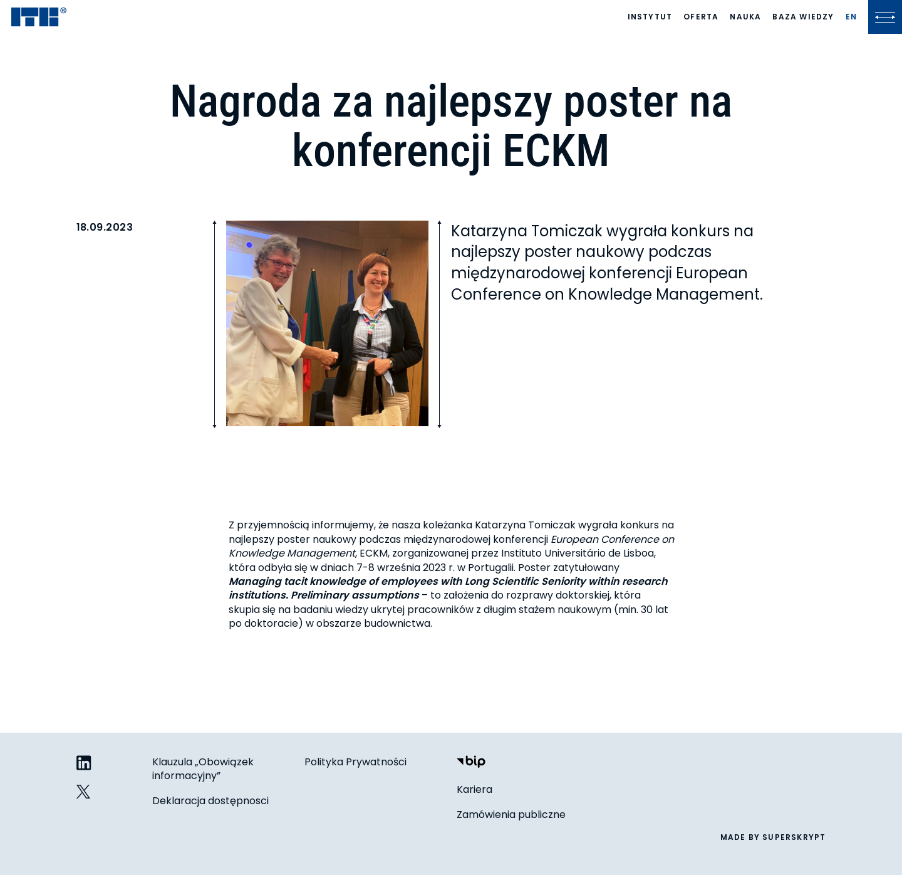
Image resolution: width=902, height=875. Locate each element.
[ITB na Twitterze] (83, 791)
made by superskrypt (773, 837)
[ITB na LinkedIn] (83, 763)
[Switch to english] (851, 17)
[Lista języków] (851, 17)
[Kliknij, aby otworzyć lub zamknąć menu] (885, 17)
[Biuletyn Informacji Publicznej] (471, 763)
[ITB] (38, 18)
